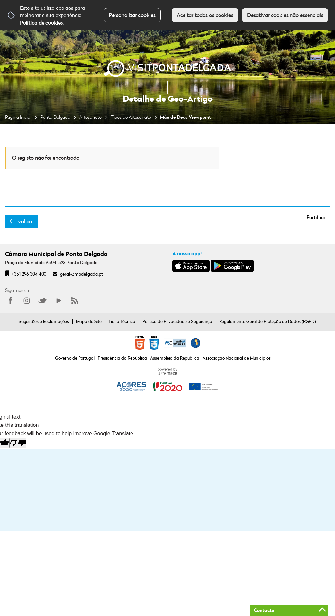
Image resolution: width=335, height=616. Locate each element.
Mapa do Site (89, 321)
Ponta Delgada (55, 117)
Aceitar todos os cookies (205, 15)
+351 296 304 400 (29, 274)
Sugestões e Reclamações (44, 321)
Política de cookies (41, 22)
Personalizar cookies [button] (132, 15)
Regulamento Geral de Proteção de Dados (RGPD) (267, 321)
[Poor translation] (17, 443)
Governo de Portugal (75, 358)
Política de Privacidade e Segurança (177, 321)
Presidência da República (122, 358)
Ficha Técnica (122, 321)
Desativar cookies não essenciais (285, 15)
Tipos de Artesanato (131, 117)
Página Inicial (18, 117)
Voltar (25, 221)
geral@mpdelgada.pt (81, 274)
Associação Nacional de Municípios (237, 358)
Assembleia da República (174, 358)
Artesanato (90, 117)
